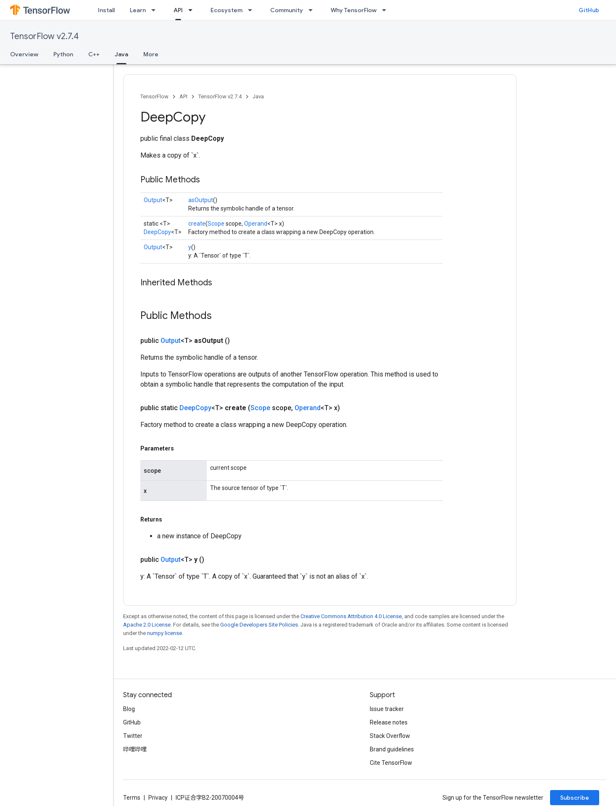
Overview (24, 54)
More (150, 54)
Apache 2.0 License (147, 625)
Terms (131, 797)
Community (286, 10)
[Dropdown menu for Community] (313, 10)
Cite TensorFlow (391, 762)
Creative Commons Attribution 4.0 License (351, 616)
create (196, 223)
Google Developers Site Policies (259, 625)
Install (106, 10)
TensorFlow (154, 96)
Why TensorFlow (353, 10)
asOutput (200, 200)
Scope (216, 223)
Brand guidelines (392, 749)
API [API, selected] (178, 10)
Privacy (158, 797)
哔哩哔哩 (135, 749)
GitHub (589, 10)
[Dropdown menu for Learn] (156, 10)
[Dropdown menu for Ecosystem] (252, 10)
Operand (255, 223)
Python (63, 54)
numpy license (164, 633)
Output (153, 200)
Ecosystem (226, 10)
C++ (94, 54)
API (183, 96)
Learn (138, 10)
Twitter (132, 735)
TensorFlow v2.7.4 (44, 36)
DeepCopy (157, 232)
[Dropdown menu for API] (193, 10)
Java (258, 96)
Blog (129, 709)
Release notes (389, 722)
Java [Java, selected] (121, 54)
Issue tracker (387, 709)
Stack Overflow (390, 735)
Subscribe (574, 797)
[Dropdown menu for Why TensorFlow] (386, 10)
